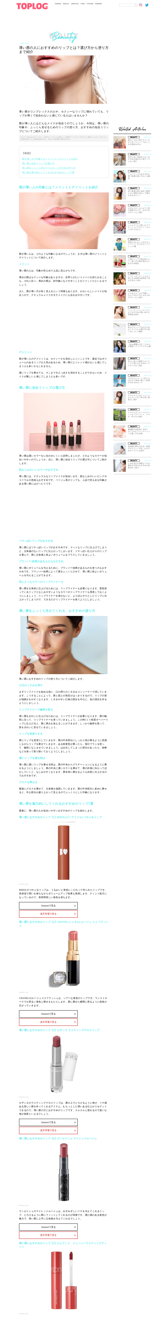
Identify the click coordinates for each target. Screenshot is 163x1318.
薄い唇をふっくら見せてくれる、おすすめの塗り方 (49, 168)
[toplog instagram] (142, 5)
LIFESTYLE (75, 4)
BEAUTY (66, 4)
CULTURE (90, 4)
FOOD (83, 4)
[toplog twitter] (148, 5)
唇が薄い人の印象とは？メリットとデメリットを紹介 (50, 159)
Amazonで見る (48, 905)
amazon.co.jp (23, 884)
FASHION (58, 4)
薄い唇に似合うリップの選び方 (38, 163)
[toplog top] (32, 6)
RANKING (98, 4)
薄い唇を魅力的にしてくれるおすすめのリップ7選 (48, 172)
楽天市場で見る (48, 914)
